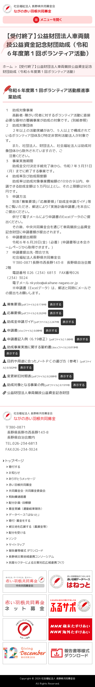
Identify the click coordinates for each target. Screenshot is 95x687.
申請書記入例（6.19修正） (46, 339)
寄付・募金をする (18, 521)
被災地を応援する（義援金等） (27, 527)
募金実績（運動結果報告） (25, 509)
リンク (11, 539)
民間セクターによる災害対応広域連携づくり (35, 563)
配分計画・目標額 (18, 503)
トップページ (13, 460)
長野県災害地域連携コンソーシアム (30, 557)
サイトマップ (15, 545)
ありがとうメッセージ (20, 479)
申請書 (31, 330)
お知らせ (13, 473)
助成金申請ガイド (39, 321)
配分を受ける (16, 533)
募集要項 (33, 304)
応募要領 (33, 313)
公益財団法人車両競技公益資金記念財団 (36, 392)
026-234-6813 (25, 443)
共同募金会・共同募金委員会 (25, 491)
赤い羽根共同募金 (19, 485)
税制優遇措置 (16, 497)
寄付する (13, 467)
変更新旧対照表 (38, 376)
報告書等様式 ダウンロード (24, 551)
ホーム (8, 66)
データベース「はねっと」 (23, 515)
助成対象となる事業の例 (44, 384)
